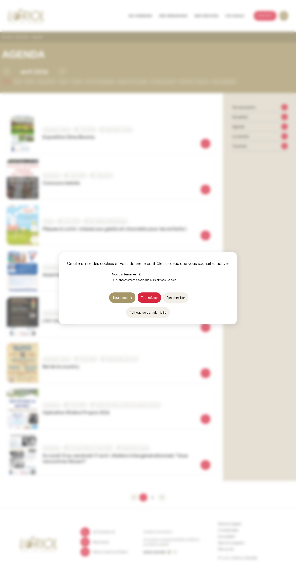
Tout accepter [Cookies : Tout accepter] (122, 298)
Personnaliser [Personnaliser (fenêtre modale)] (175, 298)
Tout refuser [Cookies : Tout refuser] (149, 298)
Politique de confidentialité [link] (148, 312)
